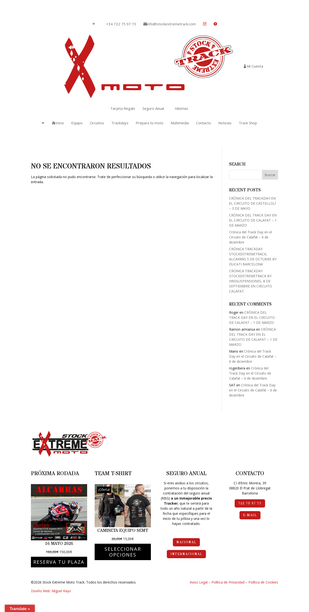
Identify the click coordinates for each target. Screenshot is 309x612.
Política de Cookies (263, 582)
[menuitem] (119, 24)
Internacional (186, 554)
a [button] (93, 24)
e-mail (250, 515)
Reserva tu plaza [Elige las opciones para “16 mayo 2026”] (58, 562)
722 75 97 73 (249, 503)
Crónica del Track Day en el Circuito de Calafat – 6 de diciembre (250, 237)
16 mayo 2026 (59, 544)
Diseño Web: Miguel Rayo (51, 591)
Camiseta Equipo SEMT (122, 531)
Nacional (186, 542)
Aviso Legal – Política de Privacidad (217, 582)
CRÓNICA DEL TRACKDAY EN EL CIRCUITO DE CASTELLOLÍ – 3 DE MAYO (252, 203)
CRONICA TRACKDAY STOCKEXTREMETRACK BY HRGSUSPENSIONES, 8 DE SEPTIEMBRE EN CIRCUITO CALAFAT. (250, 281)
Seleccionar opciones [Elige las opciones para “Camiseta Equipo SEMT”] (123, 552)
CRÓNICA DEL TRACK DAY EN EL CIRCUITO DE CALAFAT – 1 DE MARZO (253, 220)
